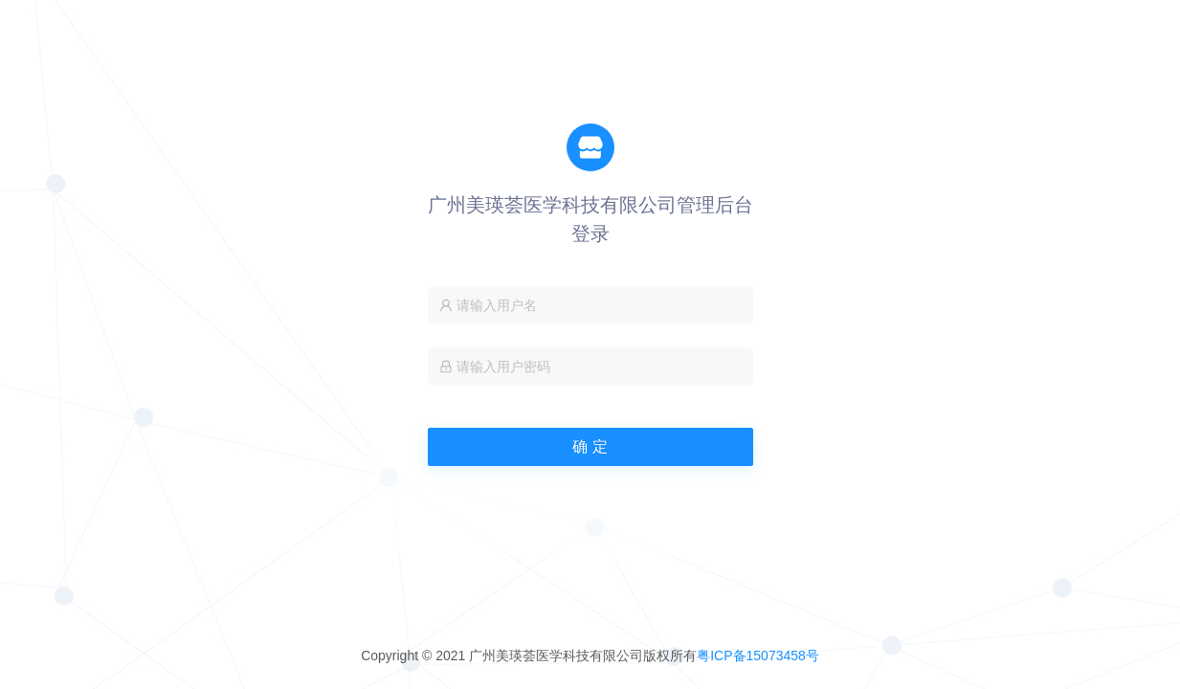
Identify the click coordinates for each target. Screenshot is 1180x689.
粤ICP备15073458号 (758, 655)
